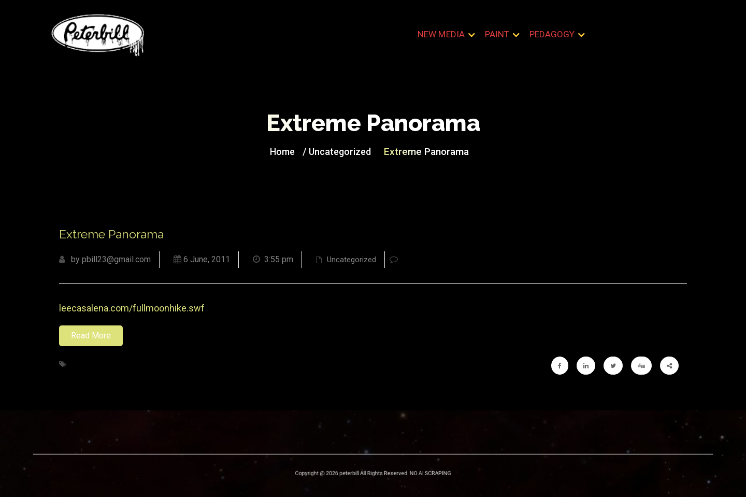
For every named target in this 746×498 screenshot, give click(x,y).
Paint (497, 36)
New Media (442, 36)
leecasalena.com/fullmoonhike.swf (132, 309)
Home (287, 152)
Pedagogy (552, 36)
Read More (91, 337)
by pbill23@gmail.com (105, 260)
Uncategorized (341, 152)
